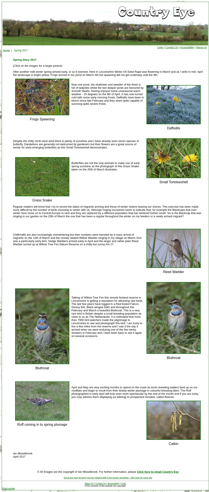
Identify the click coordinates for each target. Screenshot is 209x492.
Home (6, 50)
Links (160, 47)
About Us (201, 47)
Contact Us (171, 47)
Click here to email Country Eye (158, 471)
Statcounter (8, 488)
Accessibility (187, 47)
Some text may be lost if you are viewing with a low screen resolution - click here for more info (108, 478)
